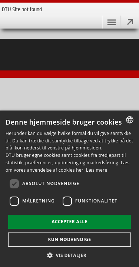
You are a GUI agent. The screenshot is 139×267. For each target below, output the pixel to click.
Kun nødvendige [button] (69, 239)
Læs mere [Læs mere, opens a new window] (96, 170)
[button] (69, 254)
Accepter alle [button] (69, 221)
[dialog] (69, 189)
